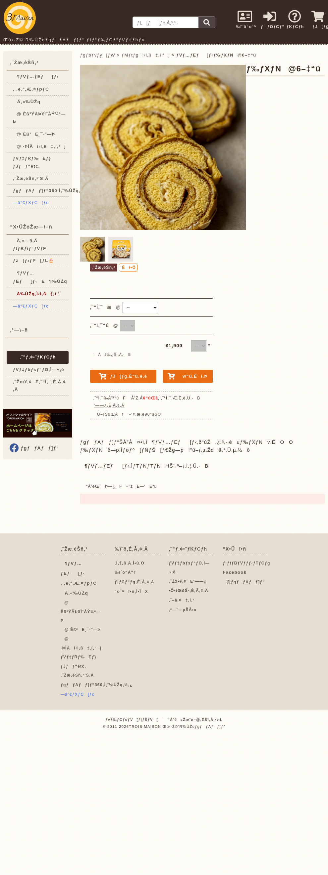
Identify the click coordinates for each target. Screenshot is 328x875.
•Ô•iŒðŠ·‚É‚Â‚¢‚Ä (188, 590)
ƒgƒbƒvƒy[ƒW (97, 55)
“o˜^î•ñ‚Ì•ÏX (131, 591)
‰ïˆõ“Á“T (126, 572)
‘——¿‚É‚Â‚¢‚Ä (109, 405)
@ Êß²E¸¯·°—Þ (34, 134)
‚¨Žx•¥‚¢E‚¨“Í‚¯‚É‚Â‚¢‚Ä (39, 385)
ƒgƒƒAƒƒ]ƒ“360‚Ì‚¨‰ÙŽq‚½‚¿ (41, 190)
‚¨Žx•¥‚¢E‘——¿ (188, 581)
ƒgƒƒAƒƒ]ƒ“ (39, 448)
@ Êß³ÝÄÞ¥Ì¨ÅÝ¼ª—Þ (39, 117)
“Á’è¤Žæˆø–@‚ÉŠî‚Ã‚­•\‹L (195, 720)
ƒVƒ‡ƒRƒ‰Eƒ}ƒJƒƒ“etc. (32, 162)
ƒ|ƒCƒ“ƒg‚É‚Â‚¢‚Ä (134, 582)
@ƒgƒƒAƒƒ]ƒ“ (244, 582)
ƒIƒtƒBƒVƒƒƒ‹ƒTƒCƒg (246, 563)
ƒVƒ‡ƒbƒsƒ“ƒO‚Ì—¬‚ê (38, 369)
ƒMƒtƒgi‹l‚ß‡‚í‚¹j (146, 55)
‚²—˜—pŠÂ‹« (182, 609)
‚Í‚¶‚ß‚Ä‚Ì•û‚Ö (129, 563)
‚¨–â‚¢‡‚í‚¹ (181, 600)
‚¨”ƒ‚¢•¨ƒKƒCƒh (38, 356)
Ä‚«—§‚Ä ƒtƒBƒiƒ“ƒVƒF (29, 244)
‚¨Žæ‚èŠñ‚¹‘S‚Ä (31, 178)
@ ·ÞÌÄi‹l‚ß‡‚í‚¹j (39, 146)
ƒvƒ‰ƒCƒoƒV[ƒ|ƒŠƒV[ (131, 720)
